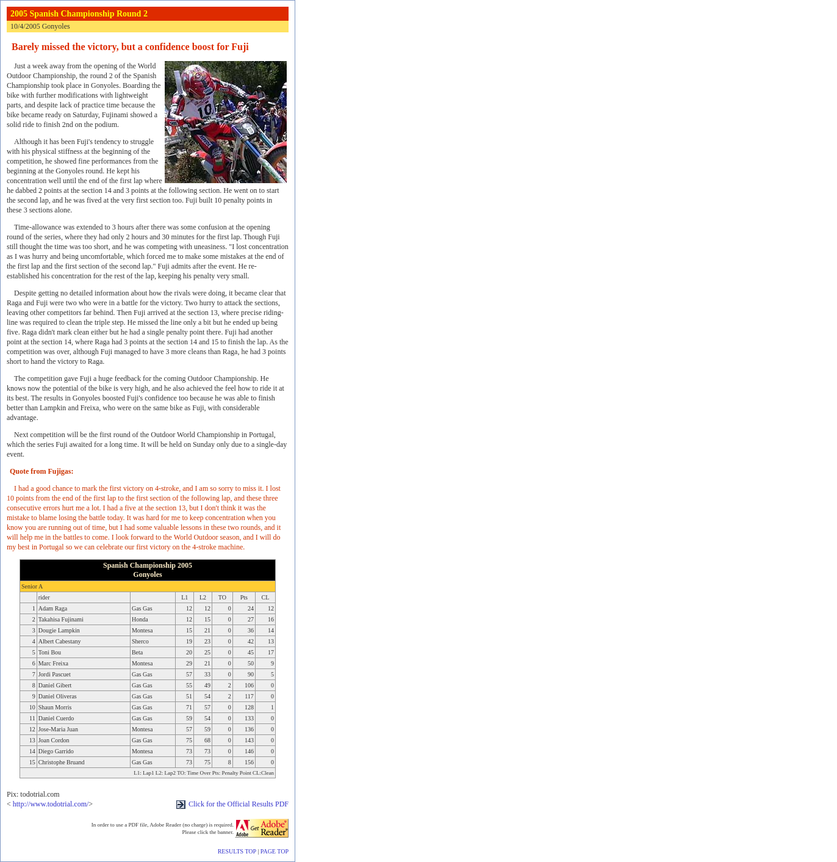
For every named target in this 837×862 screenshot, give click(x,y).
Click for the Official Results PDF (232, 804)
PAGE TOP (274, 851)
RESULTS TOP (237, 851)
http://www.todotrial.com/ (51, 804)
